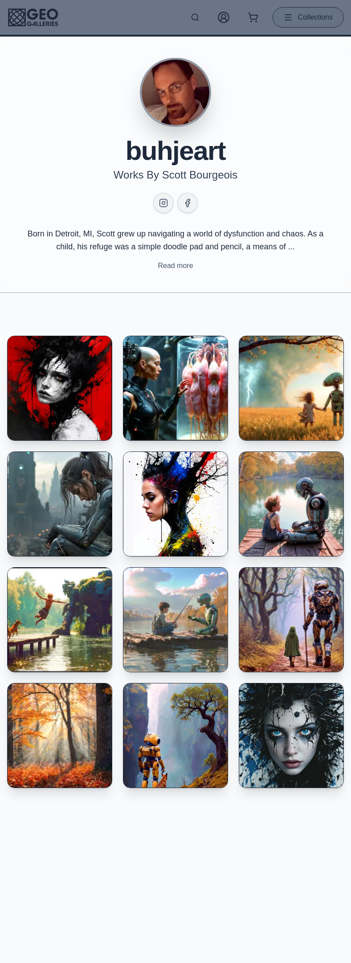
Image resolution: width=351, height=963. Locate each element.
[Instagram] (163, 203)
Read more (175, 265)
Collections (308, 17)
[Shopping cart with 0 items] (253, 17)
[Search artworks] (195, 17)
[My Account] (223, 17)
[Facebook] (187, 203)
